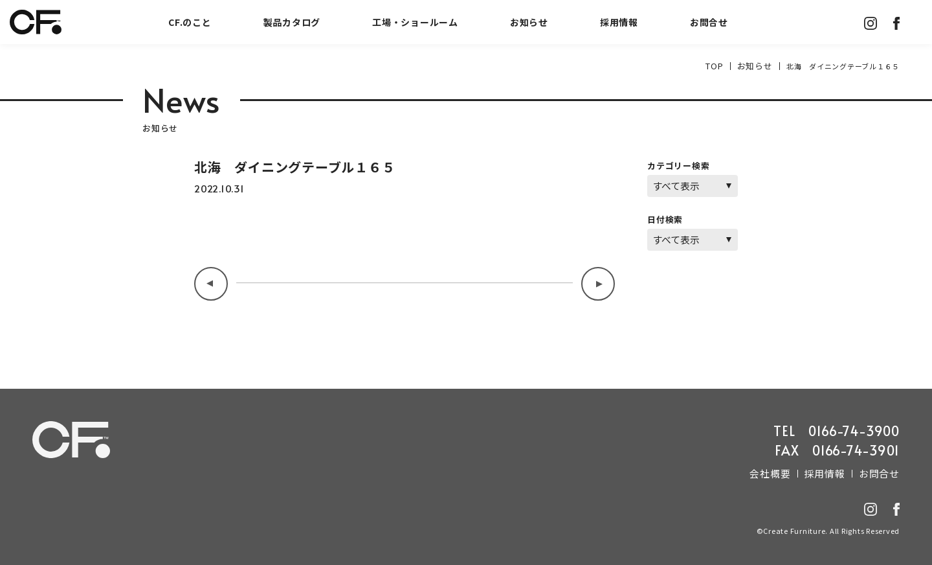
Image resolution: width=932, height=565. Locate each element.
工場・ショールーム (415, 22)
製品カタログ (292, 22)
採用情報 (619, 22)
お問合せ (709, 22)
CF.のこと (190, 22)
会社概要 (783, 471)
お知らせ (529, 22)
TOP (721, 65)
